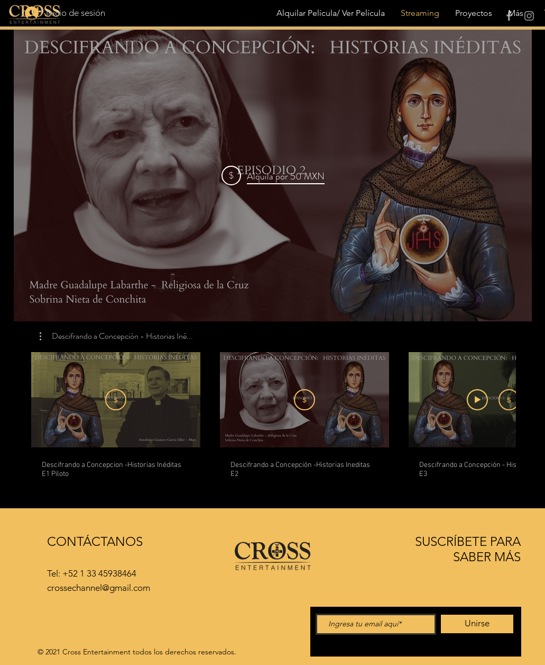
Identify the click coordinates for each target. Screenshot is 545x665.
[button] (116, 336)
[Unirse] (477, 624)
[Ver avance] (477, 399)
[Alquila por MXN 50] (304, 399)
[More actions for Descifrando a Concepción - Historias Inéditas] (116, 336)
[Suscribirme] (115, 399)
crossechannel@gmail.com (98, 587)
